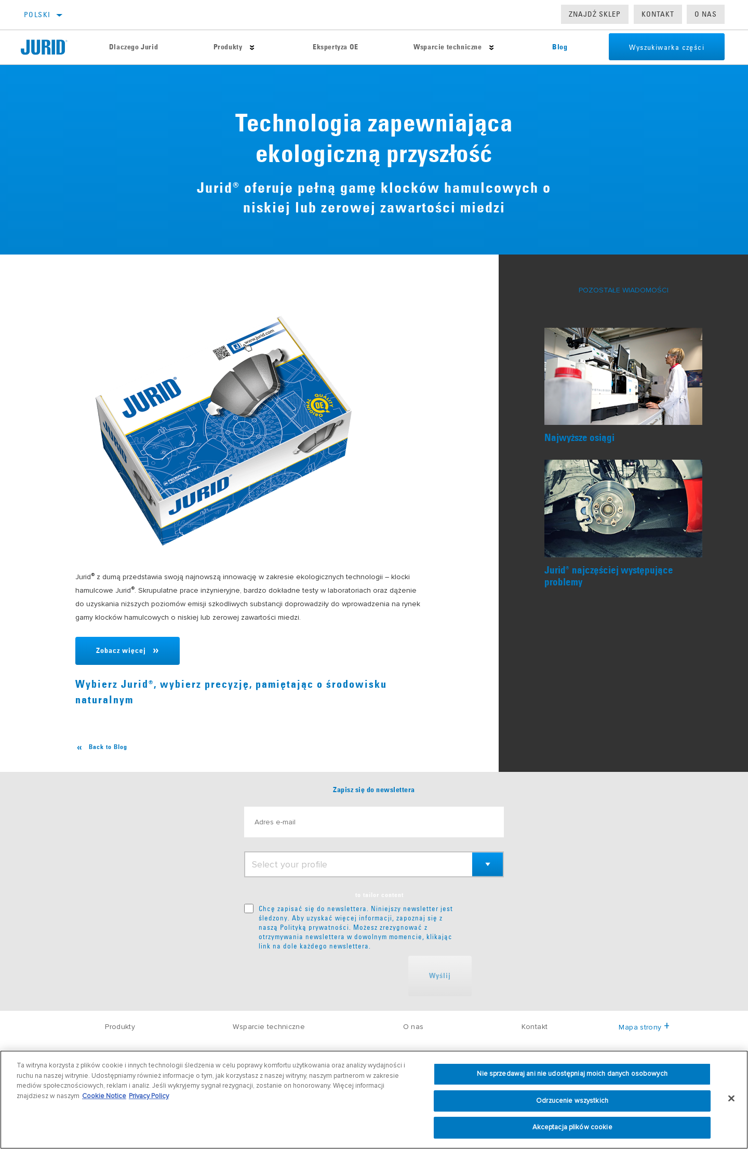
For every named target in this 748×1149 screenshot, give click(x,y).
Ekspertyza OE (335, 47)
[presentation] (323, 976)
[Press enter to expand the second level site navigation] (251, 47)
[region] (374, 1099)
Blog (558, 47)
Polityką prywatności (314, 927)
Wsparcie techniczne (446, 47)
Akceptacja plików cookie (572, 1127)
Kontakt (658, 14)
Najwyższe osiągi (579, 438)
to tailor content (379, 895)
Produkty (227, 47)
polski (37, 14)
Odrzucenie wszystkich (572, 1101)
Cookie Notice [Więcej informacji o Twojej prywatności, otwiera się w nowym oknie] (104, 1096)
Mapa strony (644, 1027)
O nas (705, 14)
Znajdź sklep (595, 14)
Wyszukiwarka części (665, 47)
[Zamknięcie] (731, 1098)
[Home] (51, 47)
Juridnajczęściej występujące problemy (608, 576)
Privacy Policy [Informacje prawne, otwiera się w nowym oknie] (149, 1096)
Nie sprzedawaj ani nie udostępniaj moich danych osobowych (572, 1074)
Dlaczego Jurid (133, 47)
